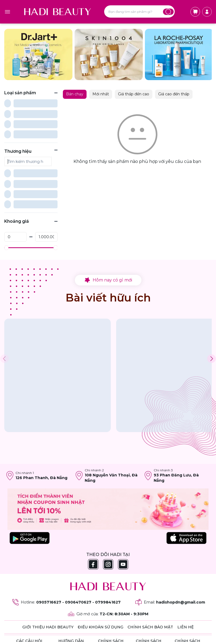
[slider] (6, 195)
